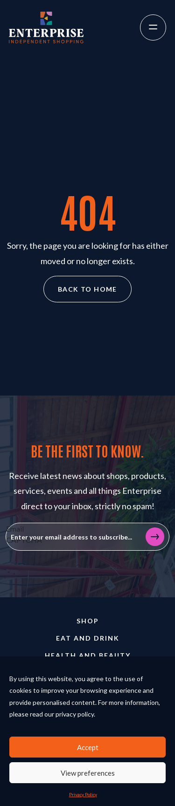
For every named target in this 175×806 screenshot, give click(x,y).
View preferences (88, 773)
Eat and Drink (87, 638)
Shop (88, 621)
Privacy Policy (83, 794)
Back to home (87, 289)
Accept (87, 747)
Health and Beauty (88, 655)
